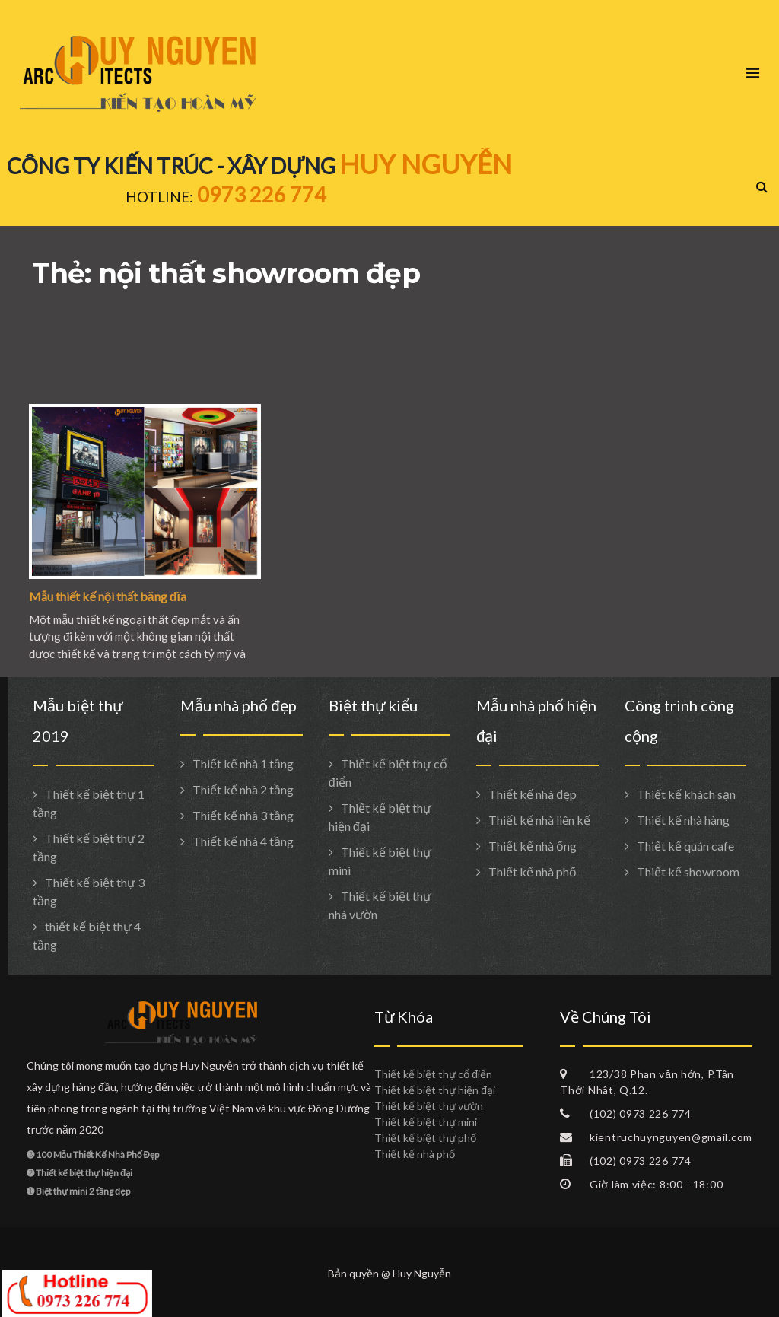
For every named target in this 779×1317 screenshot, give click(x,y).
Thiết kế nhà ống (532, 845)
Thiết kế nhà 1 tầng (243, 763)
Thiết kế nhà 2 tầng (243, 789)
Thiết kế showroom (688, 871)
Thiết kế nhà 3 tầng (243, 815)
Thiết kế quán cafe (685, 845)
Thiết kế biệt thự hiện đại (434, 1089)
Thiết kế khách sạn (686, 794)
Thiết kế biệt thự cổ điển (433, 1073)
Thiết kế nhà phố (532, 871)
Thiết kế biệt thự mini (425, 1121)
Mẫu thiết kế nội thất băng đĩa (107, 596)
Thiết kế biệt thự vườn (428, 1105)
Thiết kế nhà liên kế (539, 820)
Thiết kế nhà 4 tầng (243, 841)
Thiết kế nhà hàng (683, 820)
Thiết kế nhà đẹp (532, 794)
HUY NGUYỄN (425, 164)
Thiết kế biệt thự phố (425, 1137)
